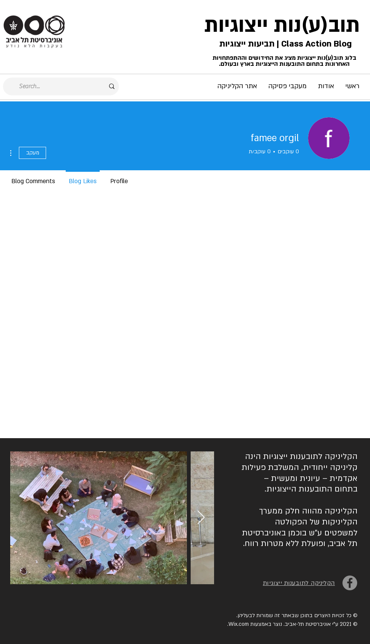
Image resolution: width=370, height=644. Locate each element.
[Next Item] (201, 517)
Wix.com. (238, 624)
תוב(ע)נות (317, 25)
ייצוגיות (236, 25)
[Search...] (62, 86)
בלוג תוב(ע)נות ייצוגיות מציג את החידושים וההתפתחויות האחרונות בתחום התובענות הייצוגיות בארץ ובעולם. (284, 61)
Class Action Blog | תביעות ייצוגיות (284, 44)
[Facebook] (349, 583)
